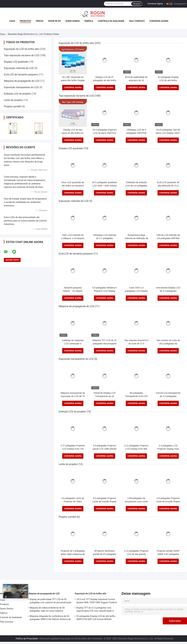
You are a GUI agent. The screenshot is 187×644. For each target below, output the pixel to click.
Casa (12, 21)
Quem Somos (72, 21)
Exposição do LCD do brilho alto (21, 49)
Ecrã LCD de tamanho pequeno (21, 74)
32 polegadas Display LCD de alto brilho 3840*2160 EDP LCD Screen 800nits (95, 617)
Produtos (25, 21)
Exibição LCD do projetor (17, 93)
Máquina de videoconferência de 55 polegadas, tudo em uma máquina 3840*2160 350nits (47, 609)
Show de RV (54, 21)
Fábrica (88, 21)
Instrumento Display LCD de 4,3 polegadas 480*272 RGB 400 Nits (168, 290)
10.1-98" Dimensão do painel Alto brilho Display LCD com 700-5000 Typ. (73, 80)
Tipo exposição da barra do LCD (21, 55)
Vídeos (39, 21)
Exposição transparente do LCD (21, 87)
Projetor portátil (12, 106)
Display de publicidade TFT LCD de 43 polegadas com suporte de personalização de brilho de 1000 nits (50, 601)
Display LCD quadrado (16, 61)
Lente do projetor (13, 100)
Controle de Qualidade (111, 21)
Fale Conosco (137, 21)
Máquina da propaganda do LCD (21, 80)
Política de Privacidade (27, 638)
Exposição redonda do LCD (19, 68)
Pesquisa (136, 4)
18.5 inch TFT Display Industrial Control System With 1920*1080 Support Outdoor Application (96, 601)
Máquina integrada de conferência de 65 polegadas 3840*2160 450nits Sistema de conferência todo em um (50, 618)
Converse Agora (155, 3)
